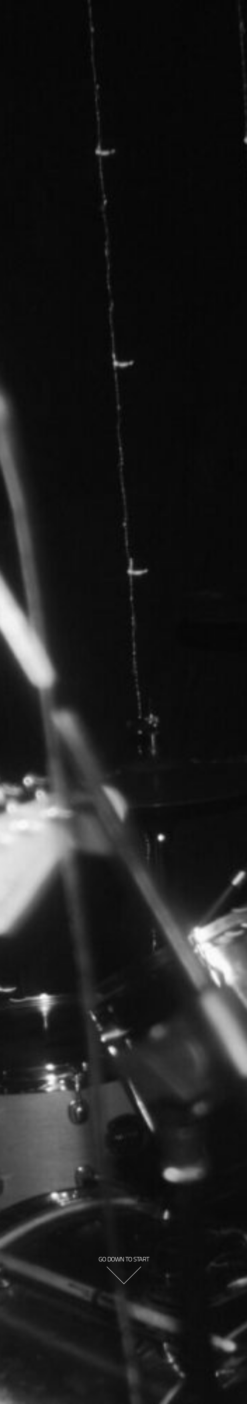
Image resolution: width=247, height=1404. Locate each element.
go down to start (123, 1259)
